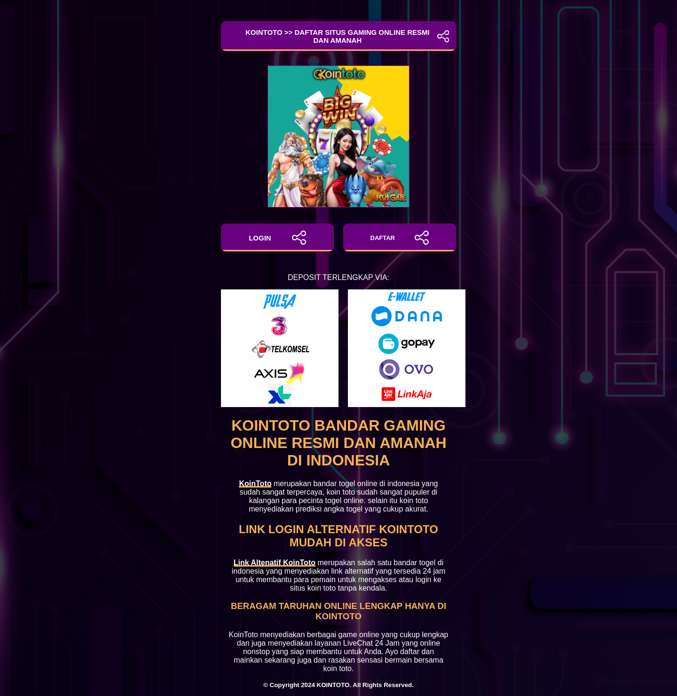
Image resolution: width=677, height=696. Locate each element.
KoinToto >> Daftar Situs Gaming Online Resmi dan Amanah (338, 36)
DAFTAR (399, 238)
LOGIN (277, 238)
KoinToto (255, 484)
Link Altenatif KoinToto (274, 563)
